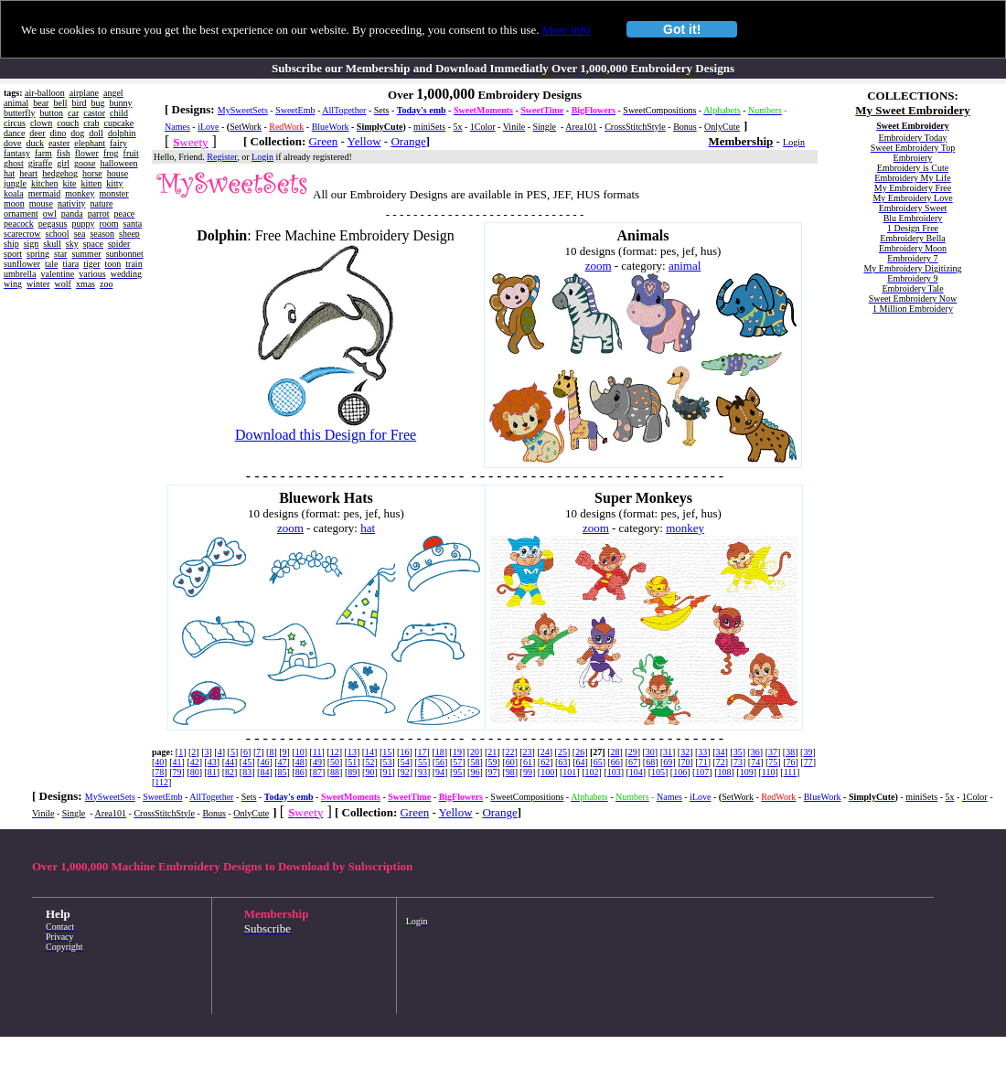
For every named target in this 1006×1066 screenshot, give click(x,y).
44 (229, 762)
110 (769, 772)
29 (632, 752)
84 (264, 772)
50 (334, 762)
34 (720, 752)
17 (422, 752)
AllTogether (344, 110)
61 (527, 762)
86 (300, 772)
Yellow (364, 141)
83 (247, 772)
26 (579, 752)
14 (369, 752)
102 (591, 772)
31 (667, 752)
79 (177, 772)
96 (474, 772)
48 (300, 762)
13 (352, 752)
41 (177, 762)
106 (680, 772)
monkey (685, 528)
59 (493, 762)
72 (720, 762)
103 (614, 772)
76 (791, 762)
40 (159, 762)
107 (702, 772)
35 (738, 752)
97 (493, 772)
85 (282, 772)
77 (808, 762)
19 (457, 752)
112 (161, 782)
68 (650, 762)
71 (703, 762)
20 (474, 752)
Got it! (682, 29)
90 (369, 772)
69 (667, 762)
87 (317, 772)
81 (212, 772)
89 (352, 772)
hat (367, 528)
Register (222, 157)
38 (790, 752)
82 (229, 772)
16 (404, 752)
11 (317, 752)
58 (474, 762)
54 (405, 762)
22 (509, 752)
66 (615, 762)
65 (598, 762)
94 (439, 772)
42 (194, 762)
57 (457, 762)
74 (755, 762)
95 (457, 772)
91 (387, 772)
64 (579, 762)
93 (422, 772)
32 (685, 752)
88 (334, 772)
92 (405, 772)
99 (527, 772)
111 (790, 772)
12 (334, 752)
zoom (598, 265)
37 (772, 752)
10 (300, 752)
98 (510, 772)
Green (322, 141)
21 (492, 752)
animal (685, 265)
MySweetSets (243, 110)
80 (194, 772)
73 (738, 762)
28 (614, 752)
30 (650, 752)
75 (772, 762)
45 (247, 762)
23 (527, 752)
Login (262, 157)
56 (439, 762)
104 (636, 772)
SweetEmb (295, 110)
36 (755, 752)
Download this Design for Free (325, 434)
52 (369, 762)
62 (545, 762)
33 (702, 752)
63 (562, 762)
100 (547, 772)
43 (212, 762)
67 (632, 762)
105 (658, 772)
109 (747, 772)
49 (317, 762)
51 (352, 762)
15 (386, 752)
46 (264, 762)
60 (510, 762)
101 (569, 772)
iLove (208, 127)
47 (282, 762)
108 (725, 772)
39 (807, 752)
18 (439, 752)
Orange (408, 141)
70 (685, 762)
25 (562, 752)
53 (387, 762)
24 (545, 752)
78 (159, 772)
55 (422, 762)
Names (177, 127)
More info (566, 30)
